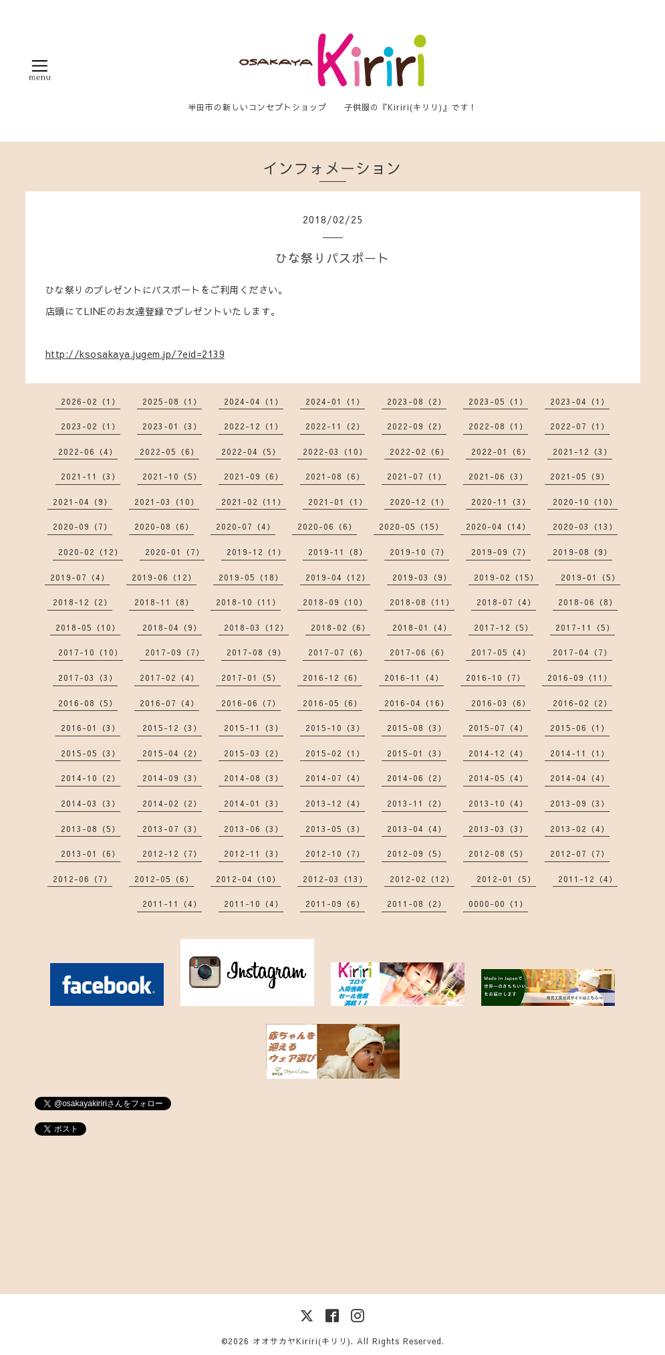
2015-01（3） (416, 753)
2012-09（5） (416, 853)
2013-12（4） (335, 803)
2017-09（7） (175, 652)
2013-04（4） (416, 828)
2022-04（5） (251, 451)
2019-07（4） (80, 577)
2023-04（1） (580, 401)
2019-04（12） (337, 577)
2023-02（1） (90, 426)
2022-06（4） (88, 451)
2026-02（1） (90, 401)
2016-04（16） (416, 703)
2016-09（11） (579, 677)
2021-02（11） (253, 501)
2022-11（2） (335, 426)
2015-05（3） (90, 753)
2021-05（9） (580, 476)
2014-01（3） (253, 803)
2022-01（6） (501, 451)
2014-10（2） (90, 777)
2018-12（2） (82, 602)
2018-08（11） (422, 602)
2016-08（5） (88, 703)
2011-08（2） (416, 903)
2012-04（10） (248, 878)
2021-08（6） (335, 476)
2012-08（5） (498, 853)
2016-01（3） (90, 727)
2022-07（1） (580, 426)
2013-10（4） (498, 803)
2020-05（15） (411, 526)
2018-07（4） (506, 602)
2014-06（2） (416, 777)
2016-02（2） (582, 703)
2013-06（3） (253, 828)
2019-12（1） (256, 551)
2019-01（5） (590, 577)
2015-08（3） (416, 727)
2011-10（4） (253, 903)
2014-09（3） (172, 777)
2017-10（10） (90, 652)
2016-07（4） (169, 703)
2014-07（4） (335, 777)
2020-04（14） (498, 526)
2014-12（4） (498, 753)
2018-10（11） (248, 602)
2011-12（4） (588, 878)
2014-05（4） (498, 777)
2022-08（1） (498, 426)
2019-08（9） (582, 551)
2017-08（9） (256, 652)
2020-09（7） (82, 526)
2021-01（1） (338, 501)
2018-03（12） (256, 627)
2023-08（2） (416, 401)
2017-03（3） (88, 677)
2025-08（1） (172, 401)
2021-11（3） (90, 476)
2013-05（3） (335, 828)
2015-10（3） (335, 727)
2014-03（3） (90, 803)
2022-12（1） (253, 426)
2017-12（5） (503, 627)
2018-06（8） (588, 602)
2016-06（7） (251, 703)
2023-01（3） (172, 426)
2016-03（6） (501, 703)
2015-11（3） (253, 727)
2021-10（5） (172, 476)
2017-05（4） (501, 652)
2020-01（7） (175, 551)
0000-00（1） (498, 903)
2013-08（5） (90, 828)
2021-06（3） (498, 476)
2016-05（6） (332, 703)
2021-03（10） (166, 501)
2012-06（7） (82, 878)
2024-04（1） (253, 401)
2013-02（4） (580, 828)
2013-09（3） (580, 803)
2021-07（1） (416, 476)
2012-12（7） (172, 853)
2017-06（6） (419, 652)
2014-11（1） (580, 753)
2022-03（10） (335, 451)
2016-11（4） (414, 677)
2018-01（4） (422, 627)
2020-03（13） (585, 526)
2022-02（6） (419, 451)
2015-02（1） (335, 753)
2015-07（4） (498, 727)
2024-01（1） (335, 401)
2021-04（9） (82, 501)
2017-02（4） (169, 677)
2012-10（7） (335, 853)
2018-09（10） (335, 602)
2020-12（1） (419, 501)
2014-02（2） (172, 803)
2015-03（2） (253, 753)
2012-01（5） (506, 878)
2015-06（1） (580, 727)
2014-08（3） (253, 777)
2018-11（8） (164, 602)
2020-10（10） (585, 501)
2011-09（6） (335, 903)
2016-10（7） (495, 677)
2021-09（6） (253, 476)
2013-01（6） (90, 853)
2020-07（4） (245, 526)
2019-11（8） (338, 551)
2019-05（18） (251, 577)
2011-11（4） (172, 903)
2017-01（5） (251, 677)
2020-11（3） (501, 501)
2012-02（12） (422, 878)
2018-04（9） (172, 627)
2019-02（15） (506, 577)
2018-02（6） (340, 627)
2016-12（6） (332, 677)
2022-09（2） (416, 426)
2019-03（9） (422, 577)
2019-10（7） (419, 551)
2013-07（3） (172, 828)
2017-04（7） (582, 652)
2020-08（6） (164, 526)
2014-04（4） (580, 777)
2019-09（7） (501, 551)
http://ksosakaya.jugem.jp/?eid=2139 (135, 353)
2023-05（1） (498, 401)
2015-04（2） (172, 753)
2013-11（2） (416, 803)
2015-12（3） (172, 727)
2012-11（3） (253, 853)
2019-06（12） (164, 577)
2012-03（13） (335, 878)
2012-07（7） (580, 853)
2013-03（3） (498, 828)
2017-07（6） (338, 652)
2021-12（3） (582, 451)
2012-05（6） (164, 878)
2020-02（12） (90, 551)
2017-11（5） (585, 627)
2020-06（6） (327, 526)
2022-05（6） (169, 451)
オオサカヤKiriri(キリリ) (302, 1341)
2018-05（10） (87, 627)
